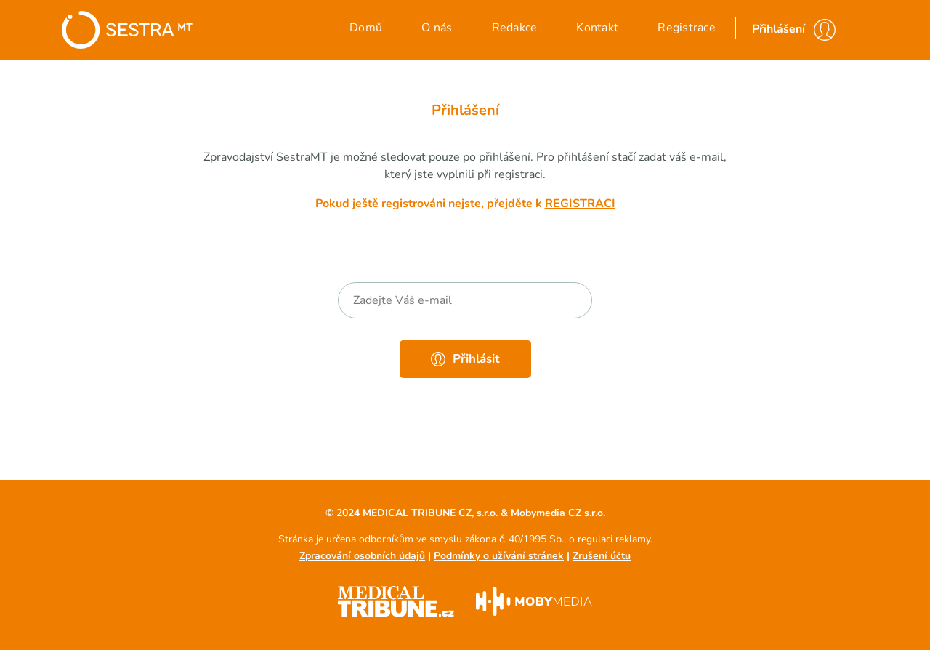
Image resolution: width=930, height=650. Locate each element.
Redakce (515, 28)
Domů (365, 28)
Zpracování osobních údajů (362, 556)
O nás (436, 28)
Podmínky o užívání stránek (499, 556)
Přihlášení (778, 29)
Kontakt (597, 28)
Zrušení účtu (602, 556)
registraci (580, 204)
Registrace (687, 28)
